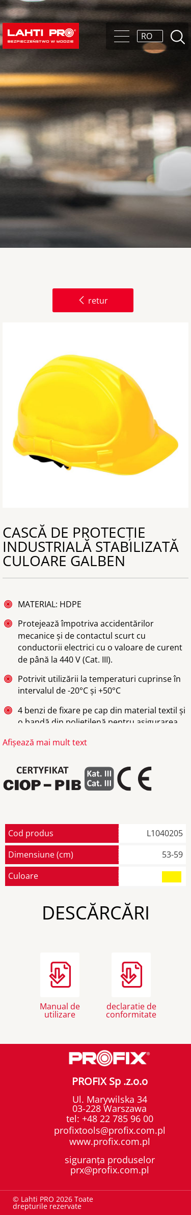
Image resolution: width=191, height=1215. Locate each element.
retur (93, 300)
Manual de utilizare (60, 1010)
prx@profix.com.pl (109, 1170)
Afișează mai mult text (45, 742)
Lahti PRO (41, 36)
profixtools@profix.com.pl (110, 1130)
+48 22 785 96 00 (116, 1118)
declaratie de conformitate (131, 1010)
